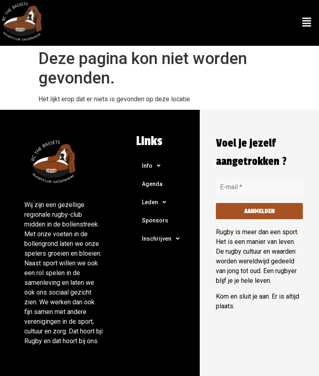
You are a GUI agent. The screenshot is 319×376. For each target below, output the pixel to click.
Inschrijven (163, 238)
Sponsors (155, 220)
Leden (156, 202)
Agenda (152, 184)
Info (153, 165)
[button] (307, 23)
